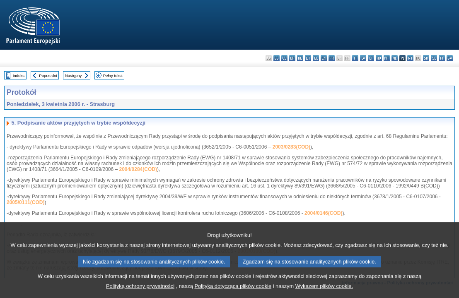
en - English (324, 58)
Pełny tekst (113, 75)
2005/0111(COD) (25, 202)
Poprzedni (48, 75)
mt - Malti (387, 58)
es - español (276, 58)
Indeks (18, 75)
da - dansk (292, 58)
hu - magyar (379, 58)
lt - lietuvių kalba (371, 58)
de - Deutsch (300, 58)
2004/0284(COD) (138, 169)
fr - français (332, 58)
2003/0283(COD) (291, 147)
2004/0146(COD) (323, 213)
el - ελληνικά (316, 58)
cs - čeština (284, 58)
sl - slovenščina (434, 58)
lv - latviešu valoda (363, 58)
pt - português (410, 58)
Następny (73, 75)
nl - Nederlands (394, 58)
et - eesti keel (308, 58)
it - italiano (355, 58)
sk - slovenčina (426, 58)
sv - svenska (450, 58)
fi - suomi (442, 58)
